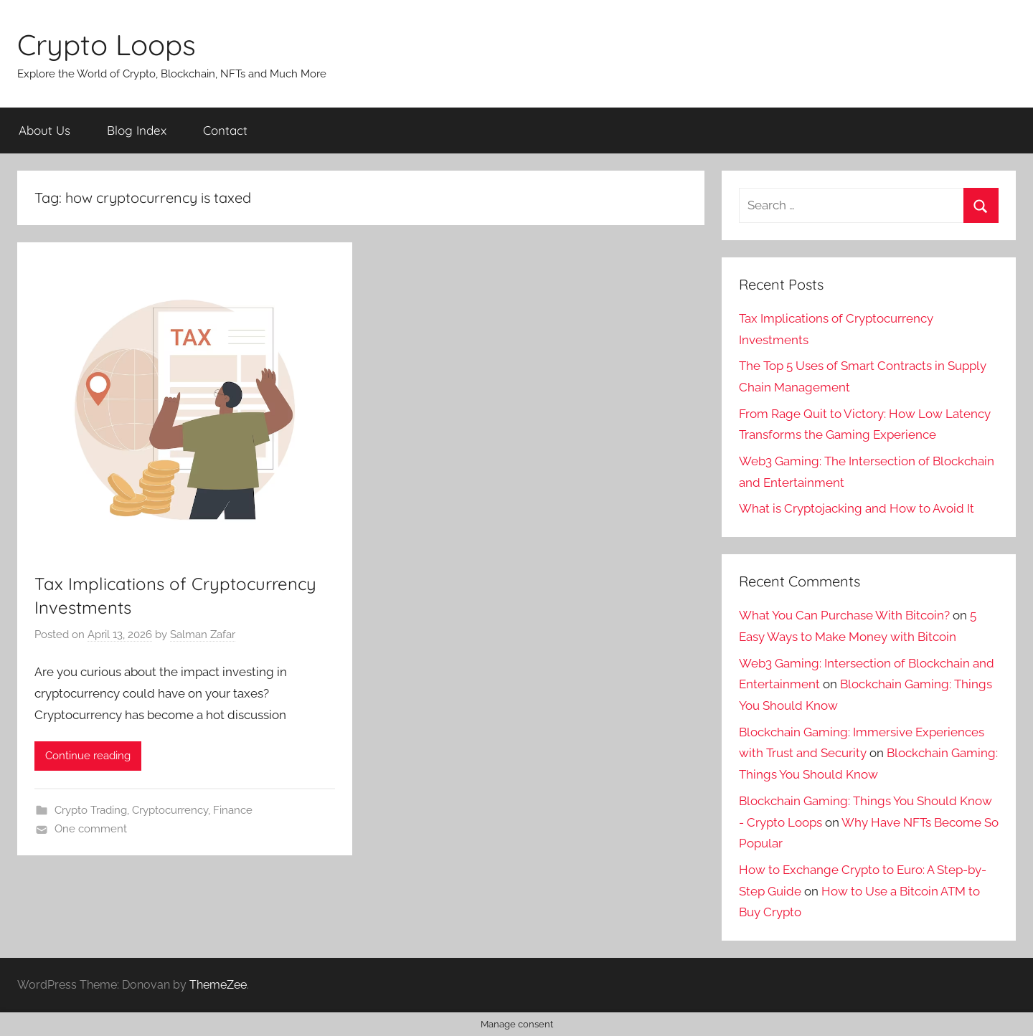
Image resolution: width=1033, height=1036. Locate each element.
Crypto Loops (106, 44)
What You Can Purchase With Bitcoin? (844, 615)
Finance (233, 810)
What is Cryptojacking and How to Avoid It (856, 508)
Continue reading (88, 755)
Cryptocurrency (170, 810)
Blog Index (136, 130)
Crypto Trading (91, 810)
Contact (225, 130)
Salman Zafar (202, 634)
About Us (44, 130)
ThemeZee (218, 985)
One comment (91, 828)
